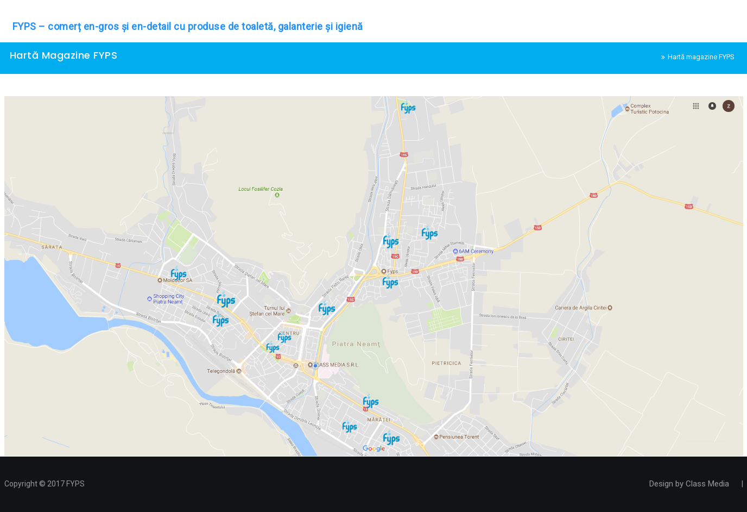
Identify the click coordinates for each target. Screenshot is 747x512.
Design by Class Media (689, 484)
